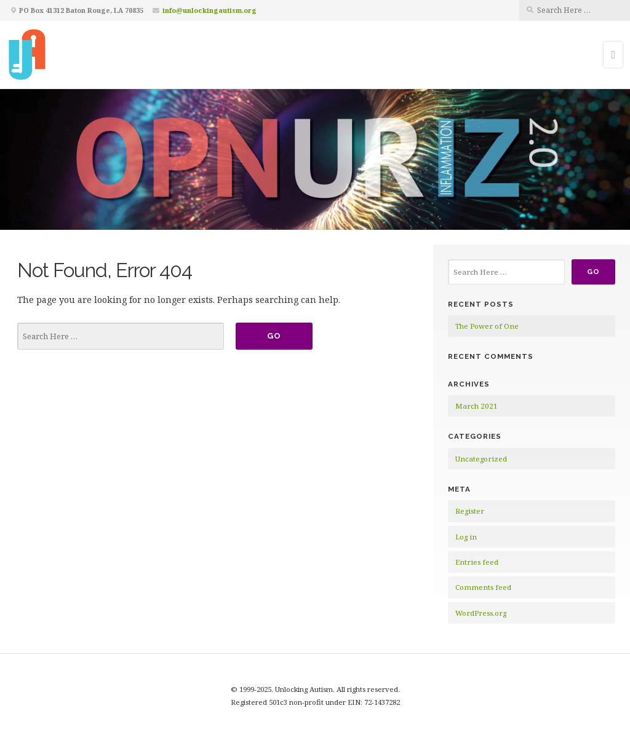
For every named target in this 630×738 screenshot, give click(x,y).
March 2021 (476, 405)
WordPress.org (480, 613)
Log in (466, 536)
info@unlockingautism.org (209, 10)
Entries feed (476, 562)
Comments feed (483, 587)
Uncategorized (481, 458)
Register (469, 511)
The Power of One (487, 326)
